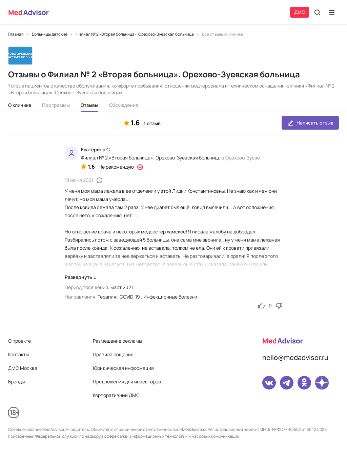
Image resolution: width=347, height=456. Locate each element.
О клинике (19, 105)
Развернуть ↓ (81, 277)
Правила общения (113, 354)
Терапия (107, 296)
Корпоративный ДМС (116, 395)
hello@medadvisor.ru (295, 357)
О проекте (19, 341)
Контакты (18, 354)
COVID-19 (130, 296)
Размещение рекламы (117, 341)
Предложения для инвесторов (127, 381)
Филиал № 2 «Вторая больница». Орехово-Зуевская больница (151, 157)
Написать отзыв (310, 122)
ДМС (299, 12)
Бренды (16, 381)
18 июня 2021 (79, 180)
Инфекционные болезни (170, 296)
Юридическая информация (123, 368)
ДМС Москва (22, 368)
